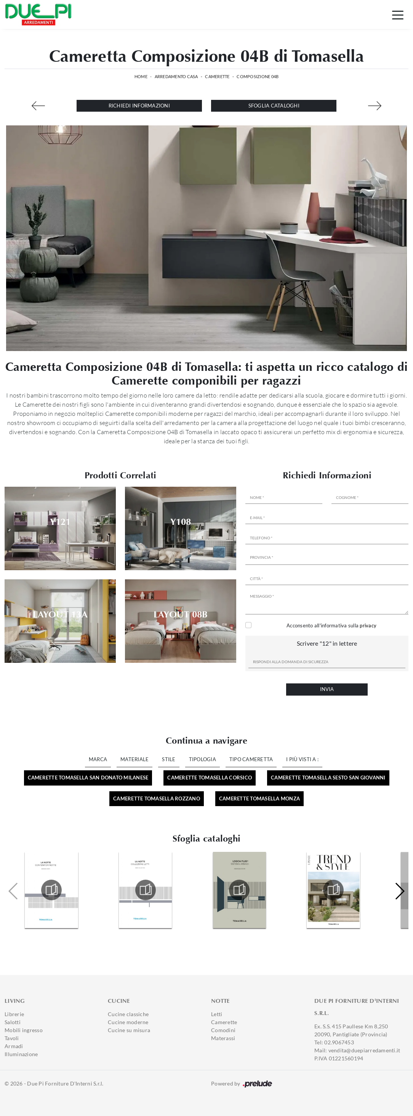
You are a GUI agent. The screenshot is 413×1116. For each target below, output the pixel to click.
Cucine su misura (129, 1030)
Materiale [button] (134, 759)
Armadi (14, 1046)
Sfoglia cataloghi (273, 106)
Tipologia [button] (202, 759)
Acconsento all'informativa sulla (331, 625)
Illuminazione (21, 1054)
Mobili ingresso (24, 1030)
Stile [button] (168, 759)
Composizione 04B (258, 76)
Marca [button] (98, 759)
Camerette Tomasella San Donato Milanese (88, 777)
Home (140, 76)
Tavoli (12, 1038)
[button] (399, 891)
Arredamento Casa (176, 76)
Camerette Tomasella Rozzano (156, 798)
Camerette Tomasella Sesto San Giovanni (328, 777)
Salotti (13, 1022)
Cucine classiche (128, 1014)
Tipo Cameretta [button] (251, 759)
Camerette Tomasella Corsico (209, 777)
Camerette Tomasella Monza (259, 798)
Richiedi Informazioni (139, 106)
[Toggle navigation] (397, 14)
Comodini (223, 1030)
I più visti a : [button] (302, 759)
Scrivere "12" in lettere (327, 643)
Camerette (217, 76)
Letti (216, 1014)
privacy (368, 625)
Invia (327, 689)
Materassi (223, 1038)
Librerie (14, 1014)
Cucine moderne (128, 1022)
